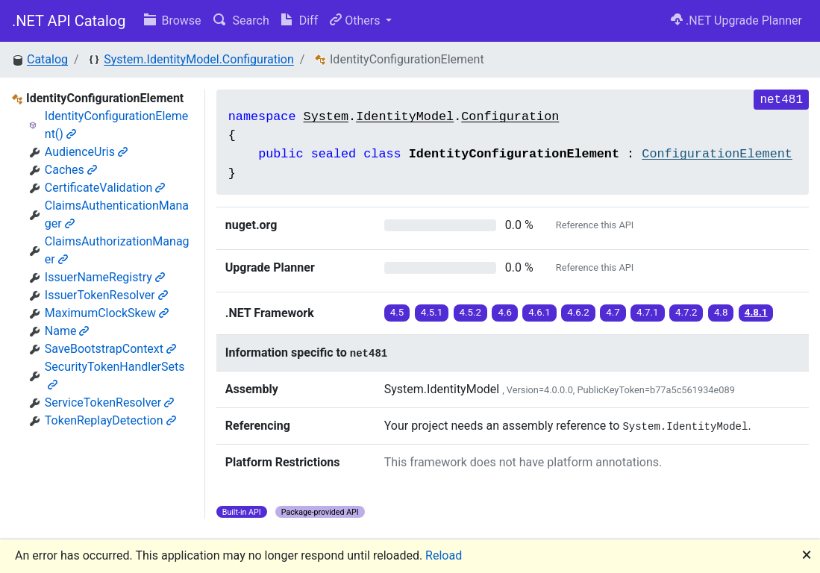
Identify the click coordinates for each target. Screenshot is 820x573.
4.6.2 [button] (578, 312)
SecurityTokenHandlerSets (115, 375)
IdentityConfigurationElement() (117, 125)
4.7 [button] (613, 312)
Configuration (510, 117)
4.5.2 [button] (471, 312)
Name (67, 331)
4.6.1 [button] (539, 312)
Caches (71, 170)
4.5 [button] (397, 312)
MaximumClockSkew (107, 313)
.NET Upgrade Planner (736, 20)
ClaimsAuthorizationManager (117, 250)
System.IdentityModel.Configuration (199, 59)
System (326, 117)
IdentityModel (405, 117)
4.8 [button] (721, 312)
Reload (443, 555)
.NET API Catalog (69, 21)
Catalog (47, 59)
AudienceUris (86, 152)
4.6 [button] (505, 312)
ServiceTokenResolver (109, 402)
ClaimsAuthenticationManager (117, 214)
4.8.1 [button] (756, 312)
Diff (299, 20)
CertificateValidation (105, 188)
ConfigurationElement (717, 154)
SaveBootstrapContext (110, 349)
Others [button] (356, 20)
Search (241, 20)
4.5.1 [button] (432, 312)
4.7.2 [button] (686, 312)
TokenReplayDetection (110, 420)
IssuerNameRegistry (105, 277)
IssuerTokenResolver (106, 295)
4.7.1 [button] (647, 312)
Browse (172, 20)
